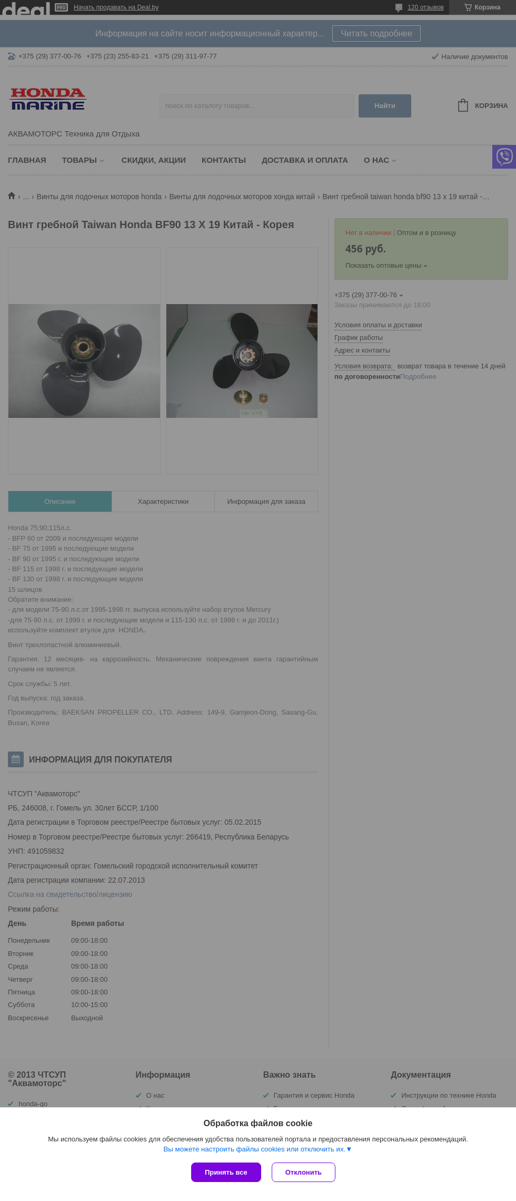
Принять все (226, 1172)
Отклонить (303, 1172)
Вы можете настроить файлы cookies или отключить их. (254, 1149)
